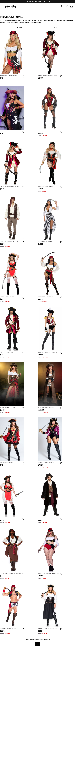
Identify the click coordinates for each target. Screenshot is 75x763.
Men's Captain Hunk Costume (8, 628)
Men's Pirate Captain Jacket (45, 518)
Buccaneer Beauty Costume (45, 296)
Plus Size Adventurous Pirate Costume (10, 518)
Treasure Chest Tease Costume (46, 131)
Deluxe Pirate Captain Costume (46, 407)
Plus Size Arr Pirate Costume (45, 186)
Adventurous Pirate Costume (8, 296)
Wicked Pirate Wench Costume (8, 75)
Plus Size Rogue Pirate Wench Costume (10, 573)
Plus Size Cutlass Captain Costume (47, 628)
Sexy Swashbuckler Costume (46, 462)
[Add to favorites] (23, 76)
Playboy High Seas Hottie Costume (47, 352)
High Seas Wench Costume (45, 241)
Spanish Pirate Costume (6, 462)
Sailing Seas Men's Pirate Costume (9, 241)
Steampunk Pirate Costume (7, 407)
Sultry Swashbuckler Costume (8, 131)
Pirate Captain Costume (6, 352)
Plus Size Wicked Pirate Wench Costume (48, 573)
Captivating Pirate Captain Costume (10, 186)
